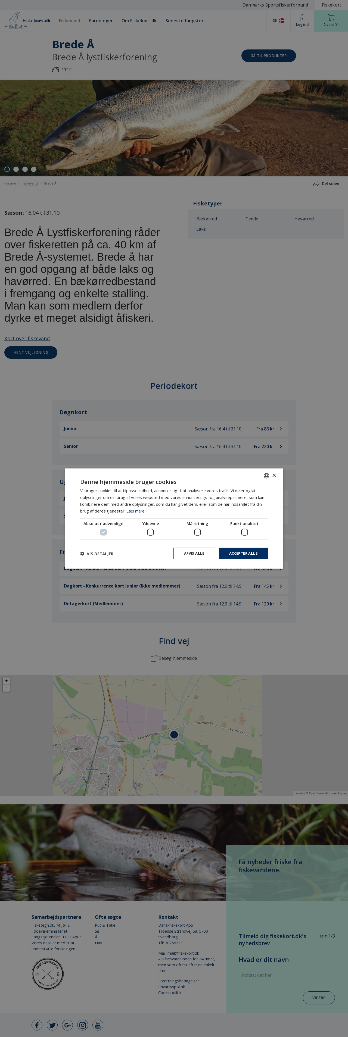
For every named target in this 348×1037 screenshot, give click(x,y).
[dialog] (174, 518)
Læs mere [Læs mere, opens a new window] (135, 510)
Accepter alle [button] (241, 553)
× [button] (274, 475)
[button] (96, 553)
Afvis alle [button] (190, 553)
